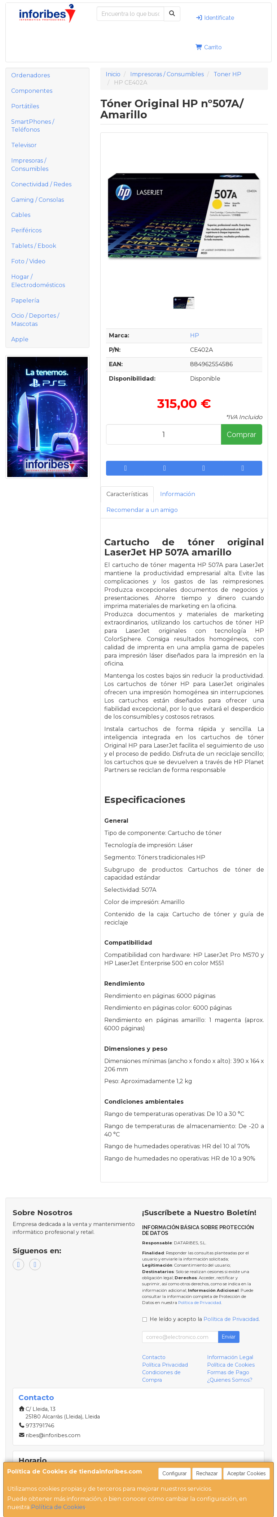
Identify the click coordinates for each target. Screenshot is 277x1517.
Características (127, 494)
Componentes (31, 90)
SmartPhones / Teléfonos (32, 125)
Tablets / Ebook (33, 245)
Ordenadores (30, 75)
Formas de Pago (228, 1372)
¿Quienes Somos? (229, 1380)
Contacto (154, 1357)
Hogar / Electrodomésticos (38, 281)
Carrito (208, 47)
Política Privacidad (165, 1365)
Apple (19, 339)
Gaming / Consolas (37, 199)
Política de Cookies (58, 1507)
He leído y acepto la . (205, 1319)
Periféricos (26, 230)
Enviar (229, 1337)
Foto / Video (28, 261)
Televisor (24, 145)
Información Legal (230, 1357)
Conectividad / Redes (41, 184)
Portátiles (25, 106)
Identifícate (214, 17)
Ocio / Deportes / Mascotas (35, 319)
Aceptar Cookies (246, 1473)
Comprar (241, 434)
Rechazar (207, 1473)
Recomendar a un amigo (142, 510)
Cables (20, 215)
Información (177, 494)
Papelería (25, 300)
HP (194, 335)
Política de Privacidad (199, 1302)
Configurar (174, 1473)
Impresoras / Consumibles (29, 164)
